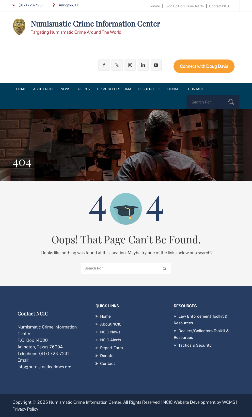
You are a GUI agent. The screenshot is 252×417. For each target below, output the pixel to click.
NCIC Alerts (110, 340)
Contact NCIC (220, 6)
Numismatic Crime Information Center (95, 24)
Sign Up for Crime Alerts (184, 6)
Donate (154, 6)
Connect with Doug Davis (204, 66)
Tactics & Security (195, 345)
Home (21, 89)
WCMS (229, 402)
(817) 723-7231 (28, 5)
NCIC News (110, 332)
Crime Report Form (114, 89)
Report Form (111, 347)
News (65, 89)
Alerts (84, 89)
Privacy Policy (26, 409)
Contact (196, 89)
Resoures (146, 89)
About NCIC (43, 89)
